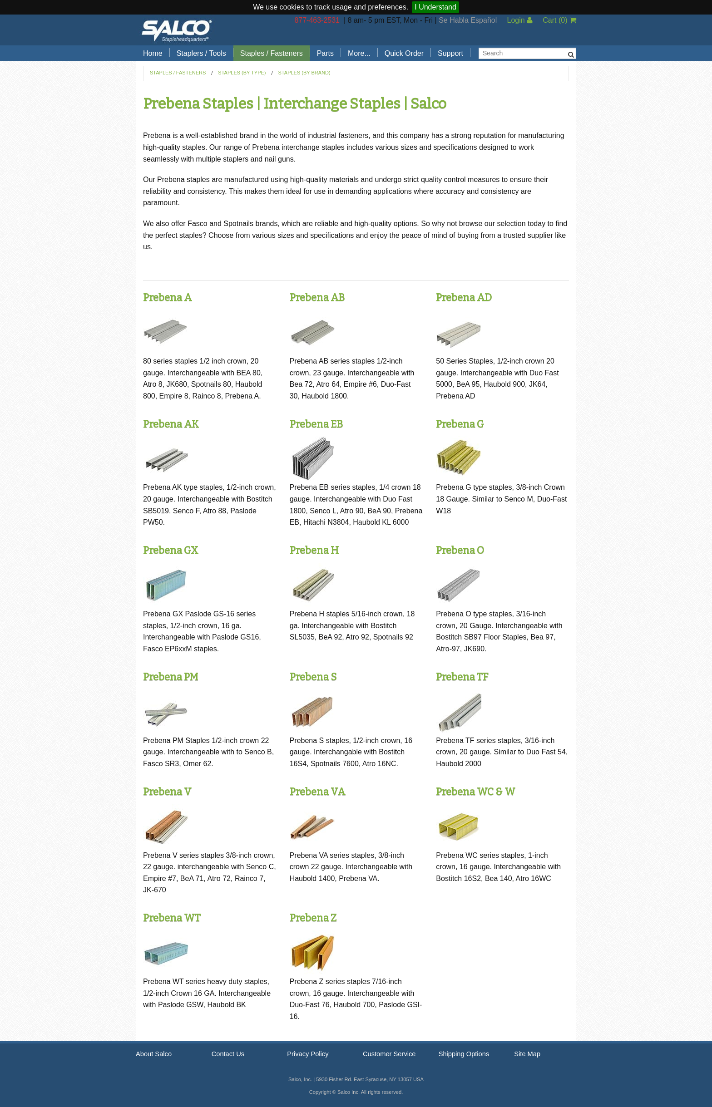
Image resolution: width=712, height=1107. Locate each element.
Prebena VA (318, 792)
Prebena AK (171, 424)
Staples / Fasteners (271, 53)
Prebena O (460, 550)
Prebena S (313, 677)
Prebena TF (462, 677)
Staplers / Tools (201, 53)
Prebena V (167, 792)
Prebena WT (172, 918)
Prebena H (314, 550)
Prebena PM (170, 677)
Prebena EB (316, 424)
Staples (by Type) (242, 72)
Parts (325, 53)
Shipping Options (464, 1054)
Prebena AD (464, 297)
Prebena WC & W (475, 792)
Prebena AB (317, 297)
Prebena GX (170, 550)
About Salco (154, 1054)
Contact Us (228, 1054)
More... (359, 53)
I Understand (435, 7)
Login (520, 20)
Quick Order (404, 53)
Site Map (527, 1054)
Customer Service (389, 1054)
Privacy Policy (307, 1054)
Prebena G (460, 424)
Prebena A (167, 297)
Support (450, 53)
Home (153, 53)
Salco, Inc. (177, 30)
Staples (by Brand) (304, 72)
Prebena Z (313, 918)
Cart (559, 20)
